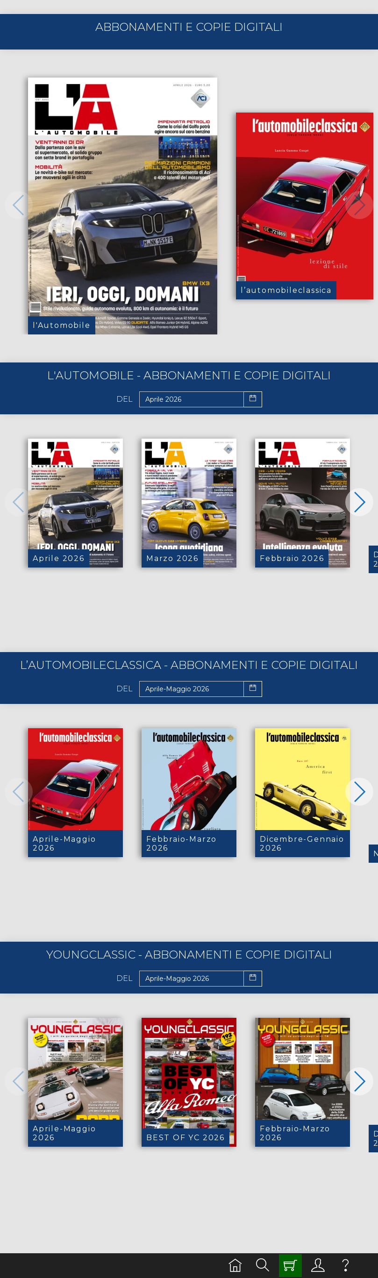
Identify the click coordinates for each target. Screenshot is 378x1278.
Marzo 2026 (172, 558)
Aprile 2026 (59, 558)
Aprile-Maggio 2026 (64, 843)
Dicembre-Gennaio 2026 (302, 843)
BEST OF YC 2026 (185, 1137)
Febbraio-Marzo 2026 (181, 843)
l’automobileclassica (286, 290)
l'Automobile (62, 325)
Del (124, 399)
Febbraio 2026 (292, 558)
